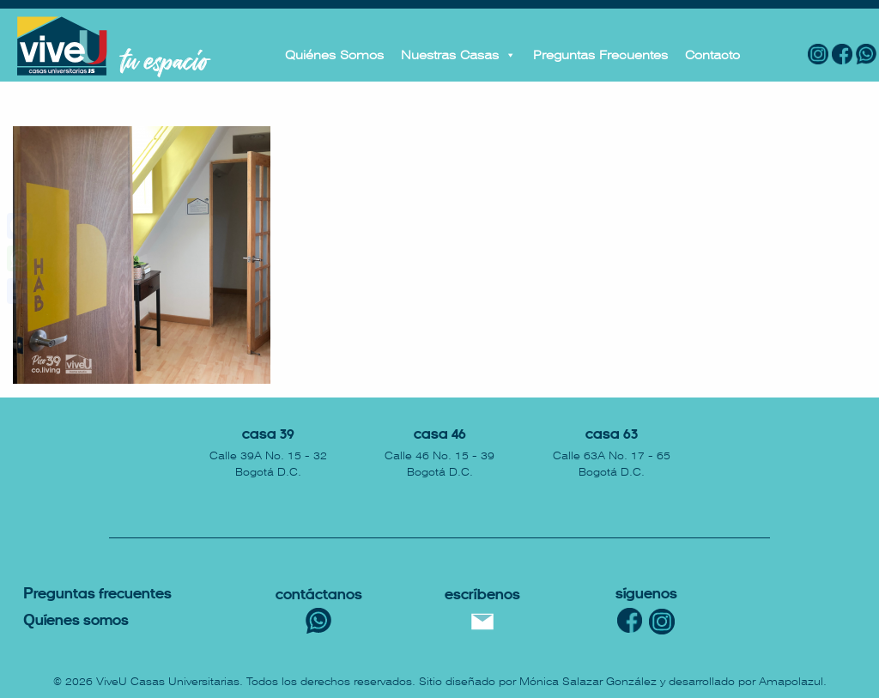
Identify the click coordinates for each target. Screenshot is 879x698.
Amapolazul (791, 682)
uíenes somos (76, 621)
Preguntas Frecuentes (600, 55)
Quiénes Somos (334, 55)
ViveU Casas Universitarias (167, 682)
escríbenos (482, 595)
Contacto (712, 55)
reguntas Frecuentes (97, 594)
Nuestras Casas (458, 55)
